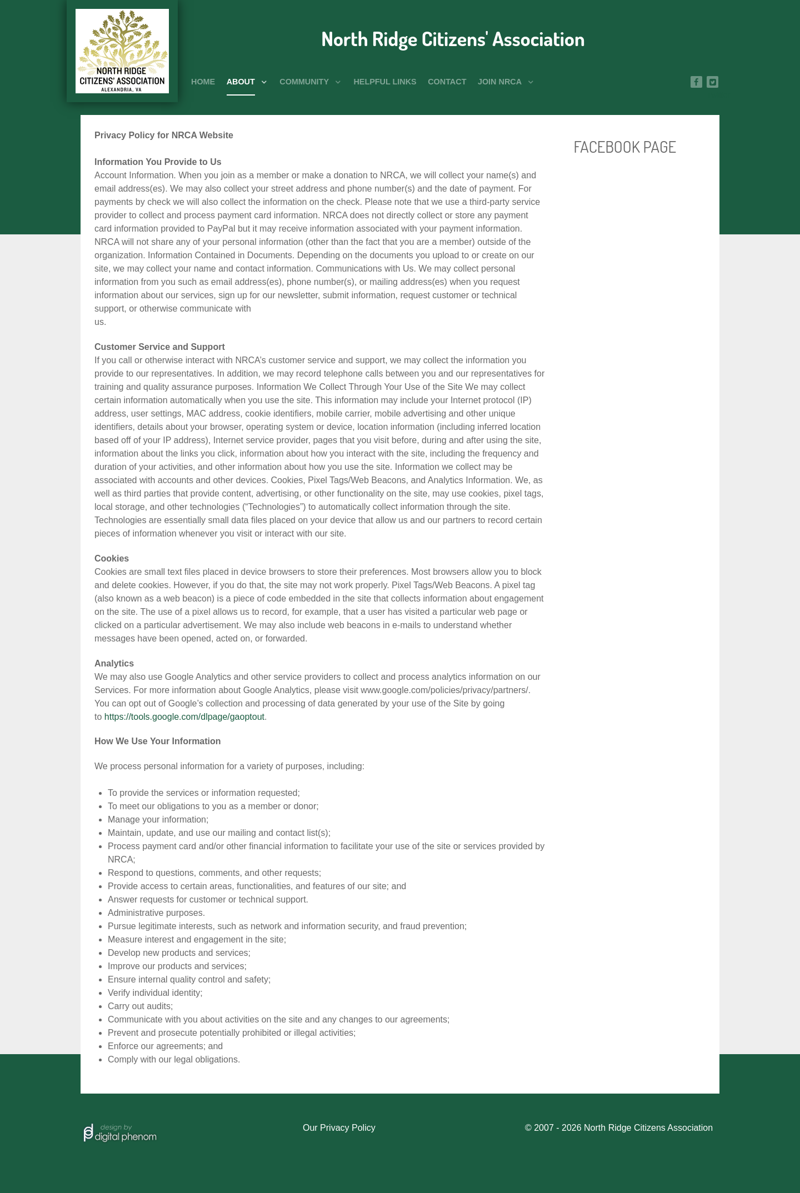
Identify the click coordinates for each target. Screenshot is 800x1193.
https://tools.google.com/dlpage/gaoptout (184, 716)
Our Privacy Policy (339, 1127)
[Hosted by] (119, 1131)
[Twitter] (712, 82)
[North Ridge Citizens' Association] (122, 51)
